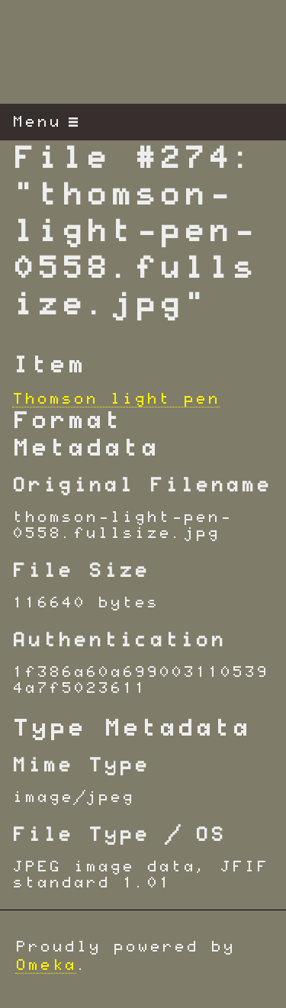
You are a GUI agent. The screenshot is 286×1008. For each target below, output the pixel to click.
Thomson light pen (116, 399)
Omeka (45, 965)
